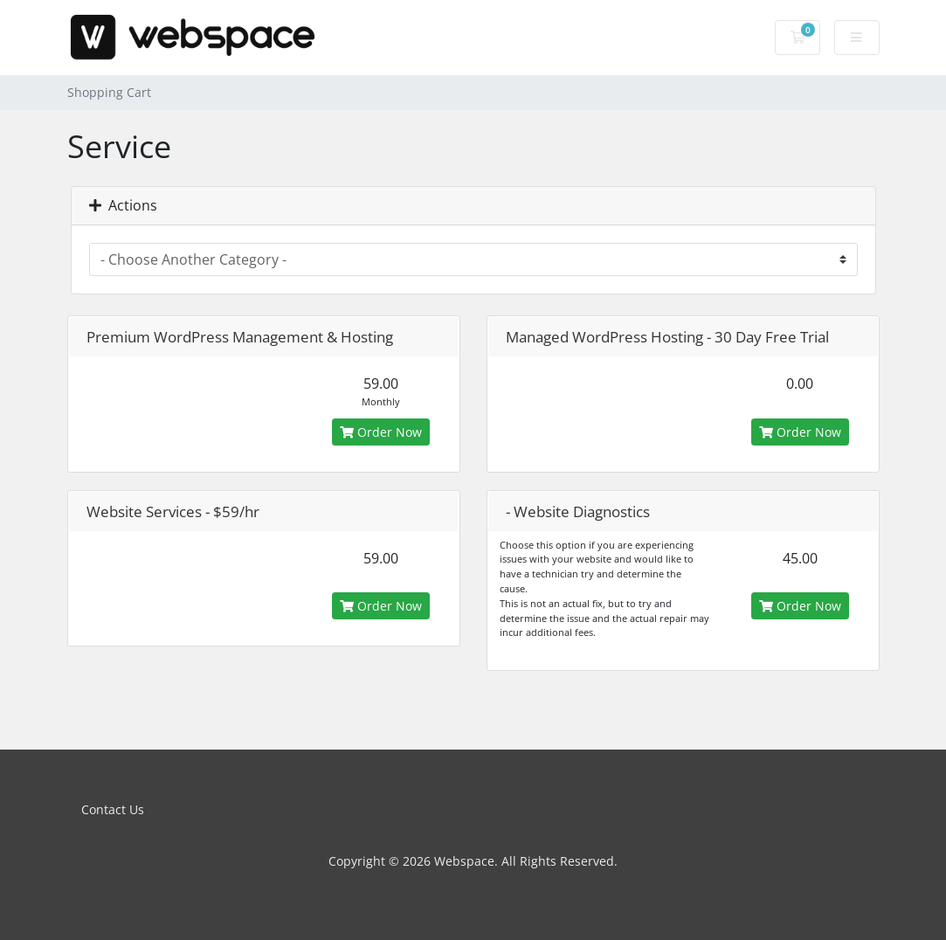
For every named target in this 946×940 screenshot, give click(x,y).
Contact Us (112, 809)
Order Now (381, 432)
